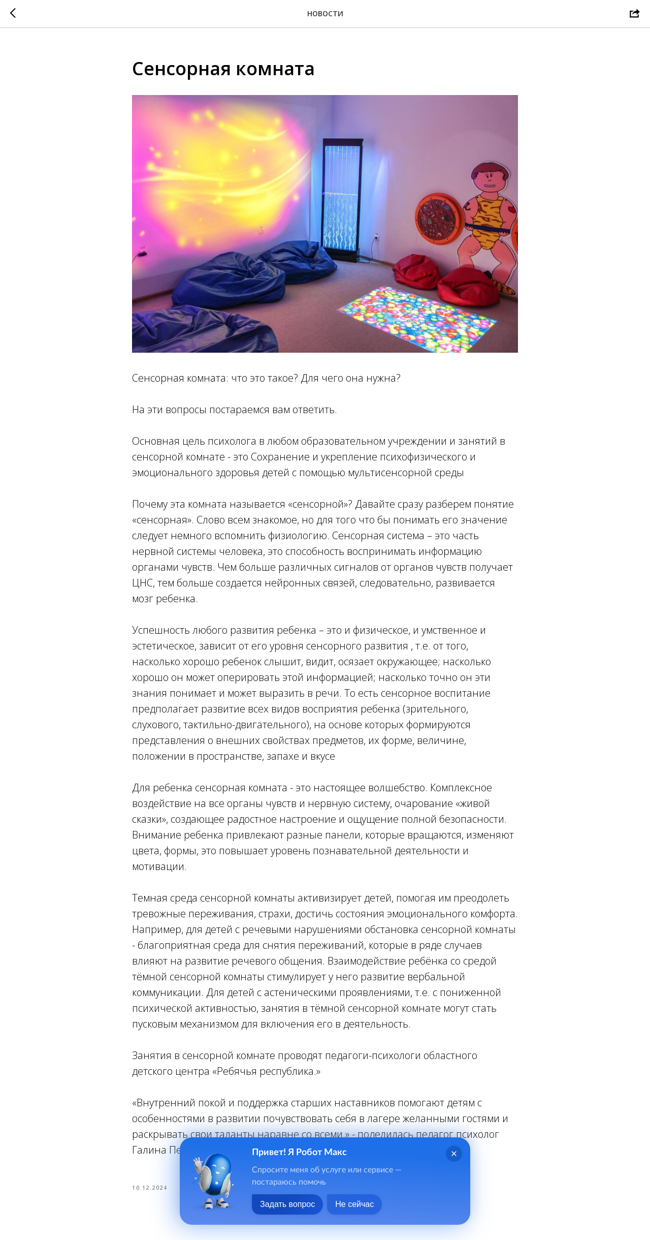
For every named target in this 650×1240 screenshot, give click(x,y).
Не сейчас (354, 1204)
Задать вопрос (287, 1204)
